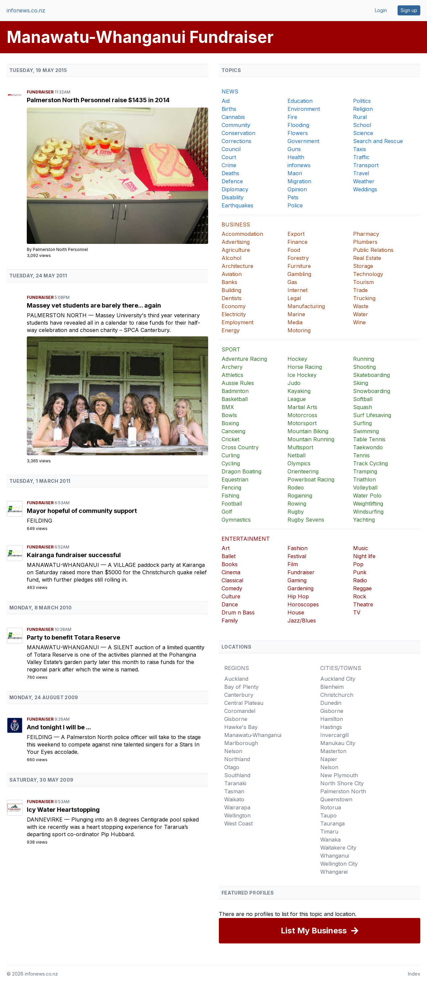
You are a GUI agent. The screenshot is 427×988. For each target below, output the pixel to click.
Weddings (365, 189)
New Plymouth (339, 775)
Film (292, 564)
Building (231, 290)
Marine (296, 314)
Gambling (299, 274)
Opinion (297, 189)
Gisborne (235, 719)
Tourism (363, 282)
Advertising (236, 242)
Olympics (299, 463)
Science (363, 133)
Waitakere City (338, 847)
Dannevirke (45, 819)
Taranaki (235, 783)
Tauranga (332, 823)
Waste (360, 306)
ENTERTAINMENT (246, 538)
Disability (233, 197)
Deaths (230, 173)
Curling (231, 455)
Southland (237, 775)
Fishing (230, 495)
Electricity (234, 314)
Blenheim (332, 686)
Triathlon (364, 479)
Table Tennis (369, 439)
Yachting (364, 519)
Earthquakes (237, 205)
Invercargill (334, 735)
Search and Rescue (378, 141)
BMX (228, 407)
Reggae (362, 588)
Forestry (298, 258)
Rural (360, 117)
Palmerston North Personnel (60, 249)
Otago (231, 767)
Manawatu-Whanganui (64, 565)
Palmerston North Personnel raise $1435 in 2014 (98, 100)
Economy (234, 306)
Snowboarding (371, 391)
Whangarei (334, 871)
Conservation (238, 133)
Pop (358, 564)
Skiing (360, 383)
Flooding (298, 125)
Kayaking (299, 391)
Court (229, 157)
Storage (363, 266)
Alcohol (231, 258)
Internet (297, 290)
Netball (296, 455)
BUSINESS (236, 224)
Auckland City (337, 678)
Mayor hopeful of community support (82, 510)
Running (363, 358)
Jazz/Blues (301, 620)
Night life (364, 556)
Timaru (329, 831)
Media (295, 322)
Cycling (231, 463)
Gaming (297, 580)
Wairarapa (237, 807)
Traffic (361, 157)
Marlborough (241, 743)
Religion (363, 109)
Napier (328, 759)
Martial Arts (302, 407)
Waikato (234, 799)
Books (230, 564)
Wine (359, 322)
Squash (362, 407)
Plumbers (365, 242)
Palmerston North (57, 315)
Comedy (232, 588)
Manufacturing (306, 306)
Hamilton (331, 719)
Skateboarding (371, 375)
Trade (360, 290)
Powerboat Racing (310, 479)
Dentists (232, 298)
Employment (237, 322)
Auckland (236, 678)
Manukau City (337, 743)
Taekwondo (368, 447)
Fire (292, 117)
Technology (368, 274)
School (362, 125)
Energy (231, 330)
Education (300, 100)
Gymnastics (236, 519)
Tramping (365, 471)
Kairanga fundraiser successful (74, 554)
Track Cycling (370, 463)
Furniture (299, 266)
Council (231, 149)
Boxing (230, 423)
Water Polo (367, 495)
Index (414, 974)
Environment (303, 109)
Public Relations (373, 250)
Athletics (232, 375)
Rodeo (295, 487)
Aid (226, 100)
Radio (360, 580)
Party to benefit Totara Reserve (73, 637)
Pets (292, 197)
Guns (294, 149)
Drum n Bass (238, 612)
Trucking (364, 298)
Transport (365, 165)
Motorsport (302, 423)
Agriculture (236, 250)
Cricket (230, 439)
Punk (359, 572)
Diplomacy (235, 189)
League (296, 399)
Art (226, 548)
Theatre (363, 604)
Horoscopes (303, 604)
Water (360, 314)
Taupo (328, 815)
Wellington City (339, 863)
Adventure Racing (244, 358)
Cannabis (233, 117)
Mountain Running (310, 439)
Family (230, 620)
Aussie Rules (238, 383)
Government (303, 141)
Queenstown (336, 799)
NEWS (230, 91)
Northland (237, 759)
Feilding (39, 520)
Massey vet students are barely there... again (94, 305)
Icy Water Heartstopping (63, 809)
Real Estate (367, 258)
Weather (363, 181)
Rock (359, 596)
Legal (294, 298)
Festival (296, 556)
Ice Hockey (302, 375)
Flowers (297, 133)
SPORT (231, 349)
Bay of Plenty (241, 686)
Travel (361, 173)
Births (229, 109)
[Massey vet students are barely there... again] (117, 396)
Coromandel (239, 711)
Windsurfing (368, 511)
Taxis (359, 149)
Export (296, 233)
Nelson (233, 751)
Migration (299, 181)
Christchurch (336, 694)
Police (295, 205)
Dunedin (330, 703)
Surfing (362, 423)
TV (356, 612)
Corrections (236, 141)
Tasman (234, 791)
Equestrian (235, 479)
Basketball (235, 399)
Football (232, 503)
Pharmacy (366, 233)
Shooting (364, 367)
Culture (231, 596)
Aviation (232, 274)
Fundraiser (41, 91)
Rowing (296, 503)
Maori (294, 173)
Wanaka (330, 839)
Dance (230, 604)
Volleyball (365, 487)
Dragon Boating (241, 471)
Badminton (235, 391)
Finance (297, 242)
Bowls (229, 415)
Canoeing (233, 431)
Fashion (297, 548)
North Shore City (342, 783)
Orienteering (303, 471)
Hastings (331, 727)
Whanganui (334, 855)
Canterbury (238, 694)
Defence (232, 181)
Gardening (300, 588)
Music (360, 548)
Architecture (237, 266)
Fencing (231, 487)
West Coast (238, 823)
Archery (232, 367)
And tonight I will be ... (59, 727)
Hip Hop (298, 596)
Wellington (237, 815)
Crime (229, 165)
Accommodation (242, 233)
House (295, 612)
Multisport (300, 447)
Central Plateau (243, 703)
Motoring (299, 330)
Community (236, 125)
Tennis (361, 455)
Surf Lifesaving (372, 415)
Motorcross (302, 415)
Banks (229, 282)
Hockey (297, 358)
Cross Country (240, 447)
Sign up (409, 10)
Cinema (231, 572)
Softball (362, 399)
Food (293, 250)
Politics (362, 100)
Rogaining (299, 495)
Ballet (229, 556)
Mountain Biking (307, 431)
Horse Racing (304, 367)
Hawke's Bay (241, 727)
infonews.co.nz (26, 10)
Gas (292, 282)
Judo (294, 383)
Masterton (333, 751)
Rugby (295, 511)
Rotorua (330, 807)
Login (381, 10)
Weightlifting (368, 503)
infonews (299, 165)
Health (295, 157)
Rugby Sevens (305, 519)
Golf (227, 511)
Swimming (366, 431)
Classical (232, 580)
